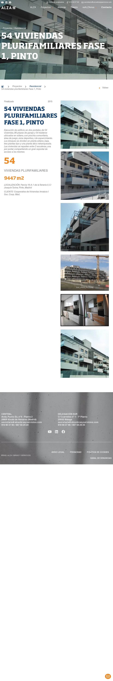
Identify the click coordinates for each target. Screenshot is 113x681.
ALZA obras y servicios (19, 467)
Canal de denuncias (101, 470)
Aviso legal (58, 464)
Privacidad (75, 464)
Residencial (24, 87)
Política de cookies (98, 464)
